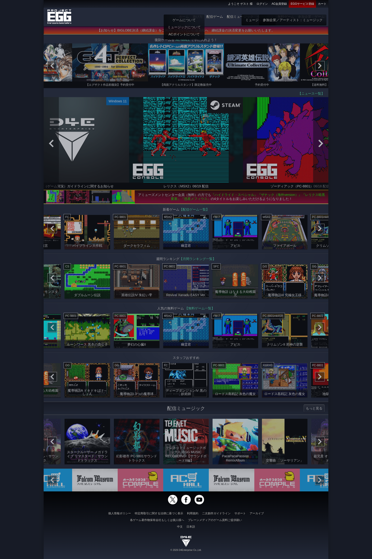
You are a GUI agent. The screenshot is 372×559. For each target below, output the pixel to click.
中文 (180, 526)
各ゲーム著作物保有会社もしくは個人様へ (157, 520)
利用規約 (192, 513)
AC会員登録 (279, 3)
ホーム (184, 17)
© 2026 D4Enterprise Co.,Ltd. (185, 550)
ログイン (262, 3)
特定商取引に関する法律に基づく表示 (159, 513)
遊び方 (198, 17)
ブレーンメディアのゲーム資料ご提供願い (215, 520)
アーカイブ (257, 513)
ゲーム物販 (265, 17)
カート (322, 3)
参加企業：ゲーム (311, 17)
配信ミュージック (240, 17)
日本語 (190, 526)
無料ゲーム (286, 17)
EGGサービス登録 (302, 3)
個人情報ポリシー (119, 513)
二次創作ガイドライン (216, 513)
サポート (240, 513)
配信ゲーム (214, 17)
